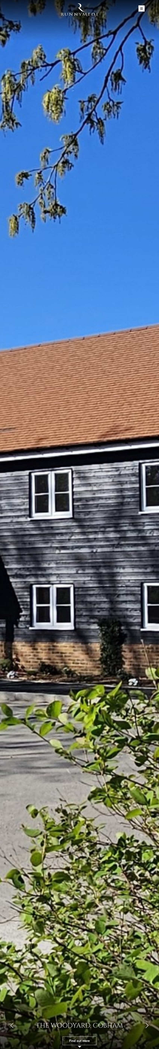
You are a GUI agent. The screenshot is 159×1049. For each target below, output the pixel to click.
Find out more (79, 1041)
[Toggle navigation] (141, 8)
